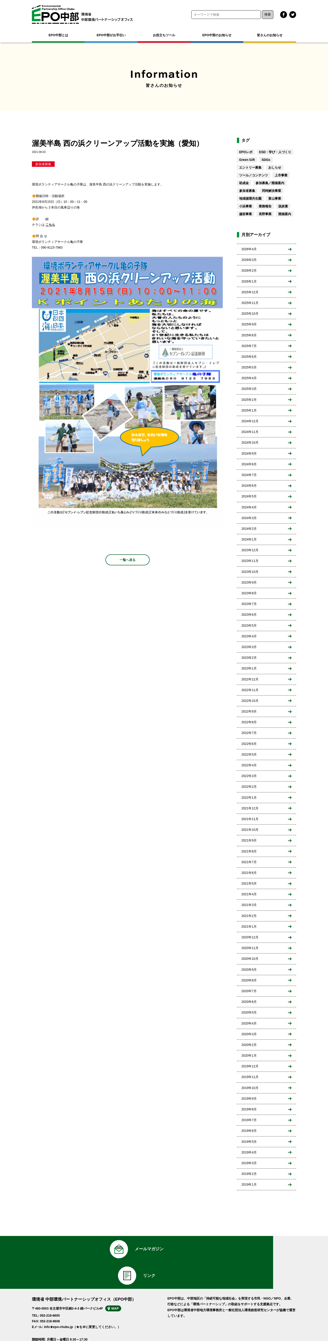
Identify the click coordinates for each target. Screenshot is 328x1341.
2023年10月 (250, 572)
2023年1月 (249, 668)
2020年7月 (249, 991)
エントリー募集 (250, 167)
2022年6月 (249, 744)
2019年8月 (249, 1109)
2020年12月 (250, 937)
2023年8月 (249, 593)
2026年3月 (249, 260)
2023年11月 (250, 561)
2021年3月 (249, 905)
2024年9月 (249, 453)
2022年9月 (249, 711)
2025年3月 (249, 389)
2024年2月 (249, 528)
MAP (120, 1288)
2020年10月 (250, 958)
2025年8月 (249, 335)
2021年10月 (250, 829)
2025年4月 (249, 378)
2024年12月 (250, 421)
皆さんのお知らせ (269, 35)
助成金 (244, 183)
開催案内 (284, 214)
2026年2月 (249, 270)
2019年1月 (249, 1184)
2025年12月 (250, 292)
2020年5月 (249, 1012)
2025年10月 (250, 313)
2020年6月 (249, 1002)
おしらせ (274, 167)
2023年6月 (249, 614)
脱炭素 (283, 206)
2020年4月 (249, 1023)
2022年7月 (249, 733)
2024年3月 (249, 518)
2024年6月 (249, 485)
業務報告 (265, 206)
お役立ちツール (164, 35)
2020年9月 (249, 969)
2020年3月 (249, 1034)
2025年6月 (249, 356)
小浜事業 (245, 206)
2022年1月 (249, 797)
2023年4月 (249, 636)
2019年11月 (250, 1077)
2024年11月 (250, 432)
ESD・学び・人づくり (275, 152)
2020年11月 (250, 948)
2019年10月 (250, 1088)
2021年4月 (249, 894)
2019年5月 (249, 1141)
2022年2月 (249, 786)
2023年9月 (249, 582)
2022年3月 (249, 776)
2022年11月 (250, 690)
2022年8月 (249, 722)
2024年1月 (249, 539)
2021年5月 (249, 883)
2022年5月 (249, 754)
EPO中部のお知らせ (216, 35)
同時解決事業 (271, 191)
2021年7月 (249, 862)
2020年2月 (249, 1045)
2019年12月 (250, 1066)
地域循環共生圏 (250, 198)
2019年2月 (249, 1174)
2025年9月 (249, 324)
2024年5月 (249, 496)
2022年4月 (249, 765)
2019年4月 (249, 1152)
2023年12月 (250, 550)
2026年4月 (249, 249)
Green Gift (247, 160)
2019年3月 (249, 1163)
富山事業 (274, 198)
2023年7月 (249, 604)
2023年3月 (249, 647)
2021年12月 (250, 808)
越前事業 (245, 214)
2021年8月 (249, 851)
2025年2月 (249, 400)
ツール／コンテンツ (253, 175)
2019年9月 (249, 1098)
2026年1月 (249, 281)
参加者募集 (43, 164)
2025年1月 (249, 410)
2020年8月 (249, 980)
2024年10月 (250, 442)
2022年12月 (250, 679)
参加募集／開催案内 (270, 183)
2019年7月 (249, 1120)
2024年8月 (249, 464)
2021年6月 (249, 873)
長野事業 (265, 214)
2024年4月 (249, 507)
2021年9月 (249, 840)
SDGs (265, 160)
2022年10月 (250, 701)
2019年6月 (249, 1131)
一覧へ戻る (128, 560)
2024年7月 (249, 475)
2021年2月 (249, 916)
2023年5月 (249, 625)
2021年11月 (250, 819)
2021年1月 (249, 926)
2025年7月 (249, 346)
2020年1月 (249, 1055)
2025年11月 (250, 303)
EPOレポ (245, 152)
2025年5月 (249, 367)
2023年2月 (249, 657)
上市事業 (281, 175)
